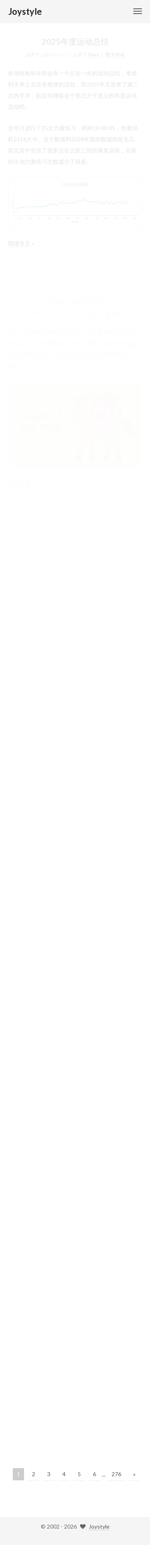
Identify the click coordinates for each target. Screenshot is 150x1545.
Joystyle (99, 1526)
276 (116, 1474)
